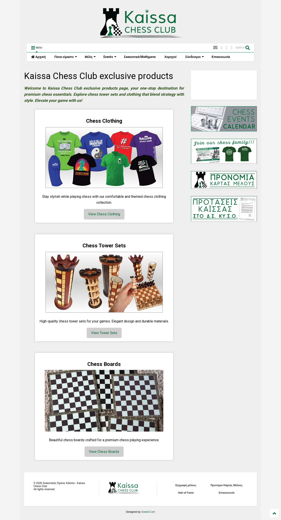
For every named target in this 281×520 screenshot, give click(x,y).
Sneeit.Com (148, 511)
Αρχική (38, 57)
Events (109, 57)
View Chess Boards (104, 452)
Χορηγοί (170, 57)
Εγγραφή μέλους (185, 485)
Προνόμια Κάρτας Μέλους (227, 485)
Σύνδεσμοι (194, 57)
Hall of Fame (186, 492)
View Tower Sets (104, 333)
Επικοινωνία (221, 57)
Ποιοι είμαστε (65, 57)
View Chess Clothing (104, 214)
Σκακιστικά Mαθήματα (140, 57)
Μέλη (90, 57)
